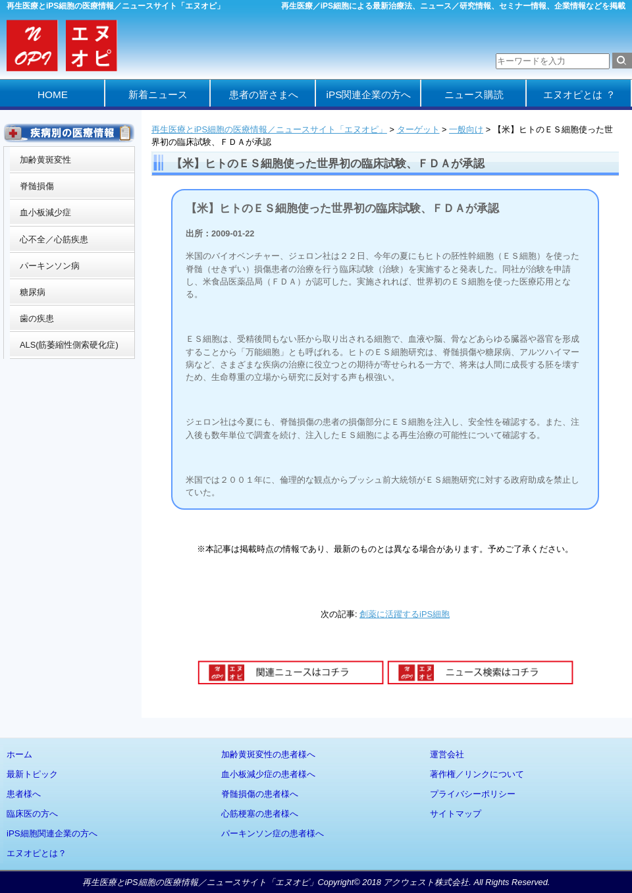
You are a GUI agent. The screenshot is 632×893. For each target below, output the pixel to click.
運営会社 (447, 754)
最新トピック (32, 774)
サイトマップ (455, 814)
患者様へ (24, 794)
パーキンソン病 (50, 266)
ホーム (19, 754)
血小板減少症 (45, 212)
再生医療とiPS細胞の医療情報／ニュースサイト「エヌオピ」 (269, 129)
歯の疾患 (37, 318)
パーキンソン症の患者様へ (272, 833)
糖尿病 (32, 292)
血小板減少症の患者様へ (268, 774)
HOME (53, 94)
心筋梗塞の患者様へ (259, 814)
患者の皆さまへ (263, 94)
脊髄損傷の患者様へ (259, 794)
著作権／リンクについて (477, 774)
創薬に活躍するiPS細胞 (404, 614)
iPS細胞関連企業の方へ (52, 833)
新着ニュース (158, 94)
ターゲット (418, 129)
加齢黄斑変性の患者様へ (268, 754)
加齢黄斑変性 (45, 160)
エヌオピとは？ (36, 853)
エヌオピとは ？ (579, 94)
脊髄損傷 (37, 186)
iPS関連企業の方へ (369, 94)
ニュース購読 (474, 94)
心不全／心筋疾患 (54, 239)
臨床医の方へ (32, 814)
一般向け (466, 129)
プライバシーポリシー (472, 794)
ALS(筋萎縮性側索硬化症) (69, 345)
